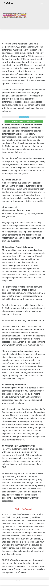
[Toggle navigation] (42, 3)
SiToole (32, 580)
